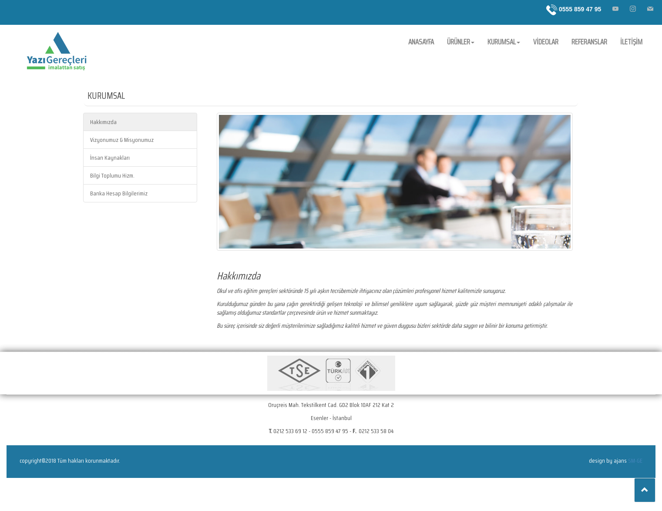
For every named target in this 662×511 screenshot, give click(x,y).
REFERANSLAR (589, 41)
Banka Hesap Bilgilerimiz (119, 193)
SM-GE (635, 460)
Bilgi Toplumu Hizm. (112, 175)
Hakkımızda (103, 122)
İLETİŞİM (631, 41)
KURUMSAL (503, 41)
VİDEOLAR (545, 41)
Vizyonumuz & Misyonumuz (122, 140)
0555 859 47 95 (580, 9)
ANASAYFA (421, 41)
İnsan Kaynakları (110, 157)
